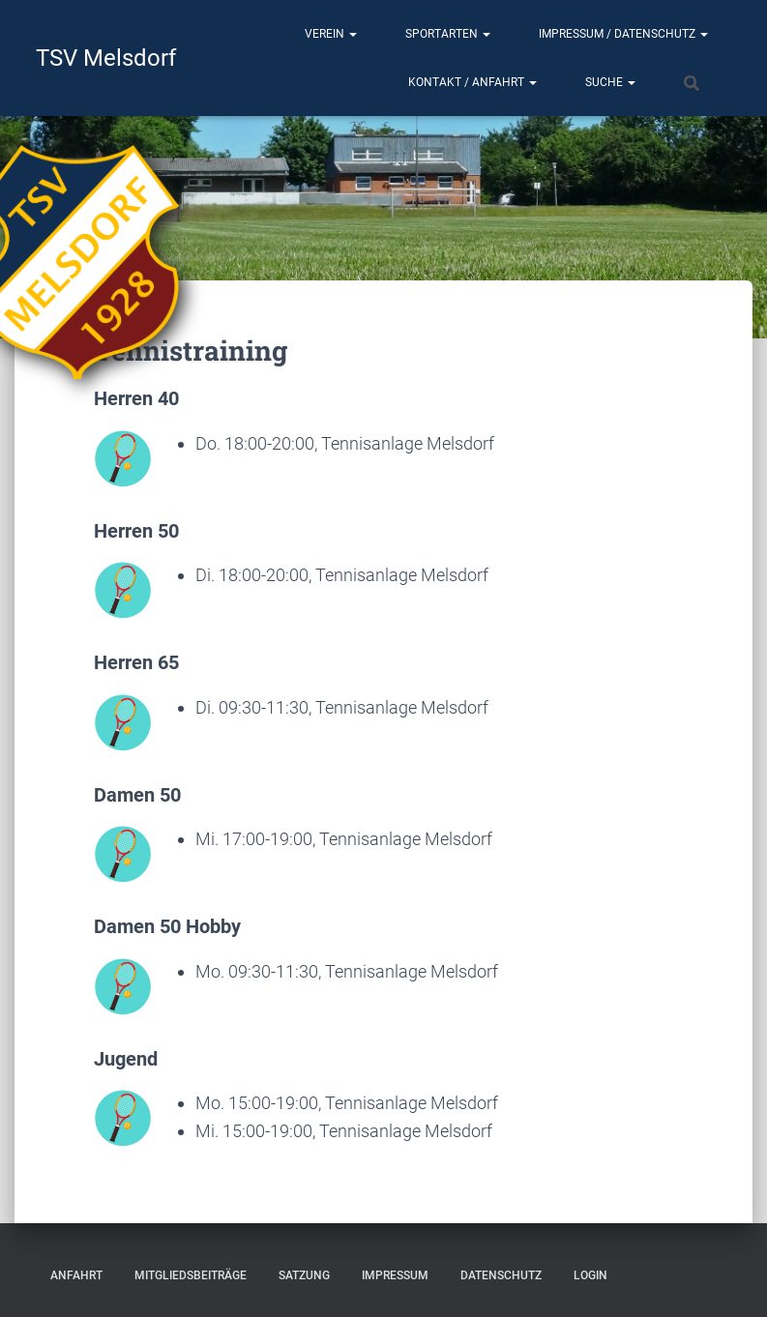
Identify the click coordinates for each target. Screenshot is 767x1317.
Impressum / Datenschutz (623, 34)
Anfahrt (76, 1275)
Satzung (304, 1275)
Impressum (395, 1275)
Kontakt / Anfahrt (472, 82)
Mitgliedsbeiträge (190, 1275)
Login (590, 1275)
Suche (610, 82)
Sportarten (447, 34)
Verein (331, 34)
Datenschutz (501, 1275)
